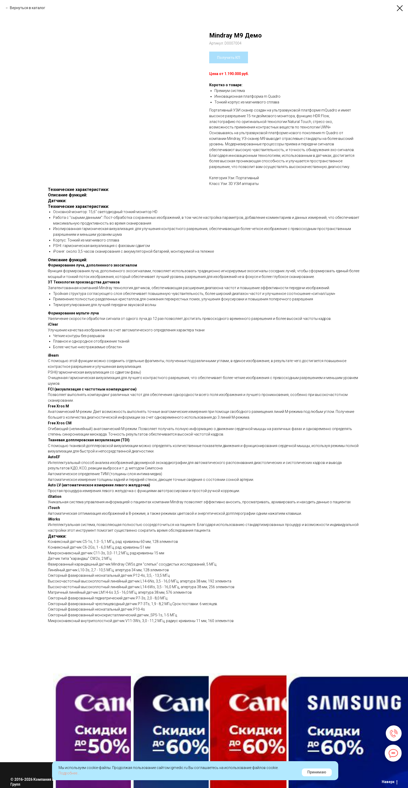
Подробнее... (69, 773)
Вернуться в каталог (27, 8)
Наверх (390, 782)
